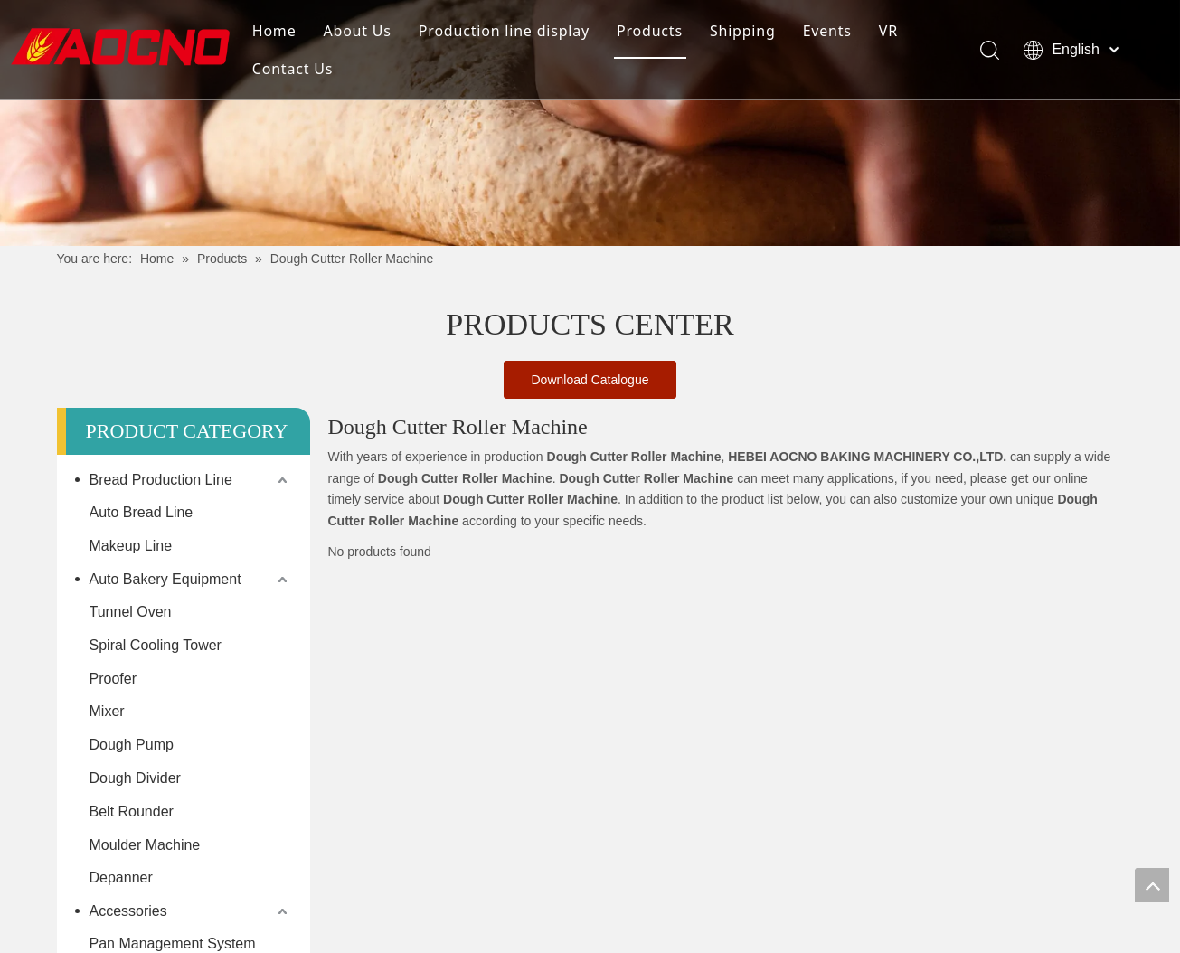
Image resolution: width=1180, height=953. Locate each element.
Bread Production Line (161, 479)
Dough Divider (135, 778)
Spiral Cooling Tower (156, 645)
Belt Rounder (132, 811)
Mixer (107, 711)
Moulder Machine (145, 845)
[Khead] (590, 123)
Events (827, 31)
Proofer (113, 678)
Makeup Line (131, 545)
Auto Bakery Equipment (165, 579)
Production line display (504, 31)
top (1152, 885)
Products (650, 31)
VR (888, 31)
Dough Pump (132, 744)
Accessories (128, 911)
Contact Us (292, 69)
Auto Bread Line (142, 512)
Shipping (743, 31)
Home (274, 31)
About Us (357, 31)
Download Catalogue (590, 380)
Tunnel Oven (131, 611)
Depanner (121, 877)
